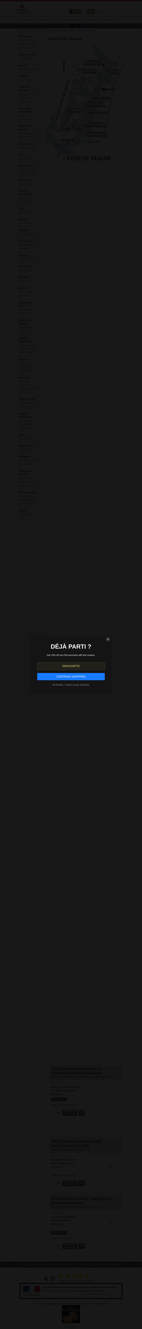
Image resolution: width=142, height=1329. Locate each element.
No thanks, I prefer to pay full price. (71, 685)
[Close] (108, 639)
